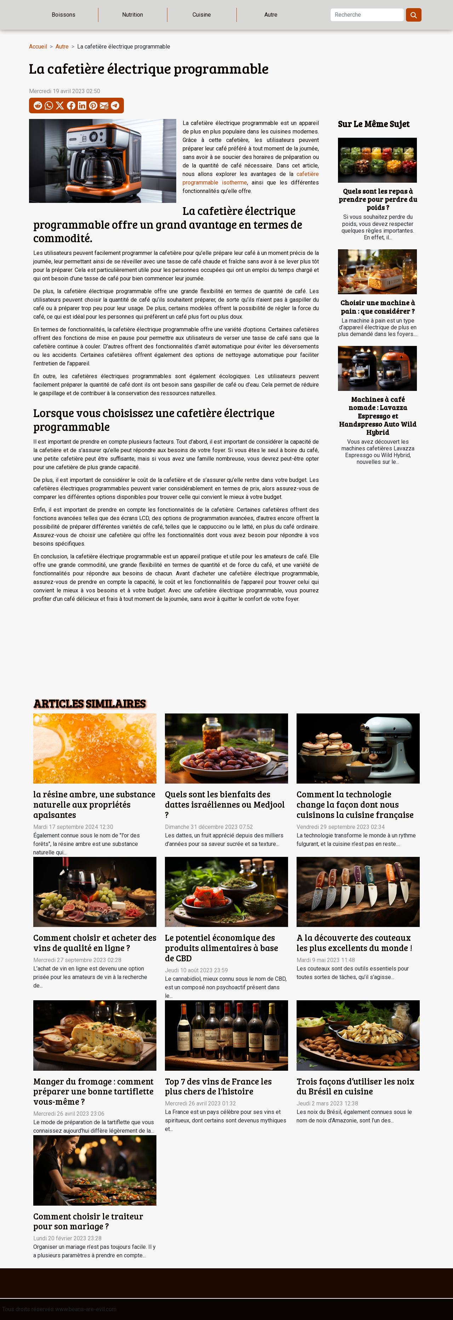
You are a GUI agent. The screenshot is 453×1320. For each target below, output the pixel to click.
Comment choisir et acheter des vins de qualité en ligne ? (94, 943)
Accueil (38, 46)
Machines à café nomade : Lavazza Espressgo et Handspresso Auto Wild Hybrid (378, 415)
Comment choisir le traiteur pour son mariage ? (88, 1221)
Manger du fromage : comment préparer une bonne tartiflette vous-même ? (93, 1091)
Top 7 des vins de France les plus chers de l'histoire (218, 1086)
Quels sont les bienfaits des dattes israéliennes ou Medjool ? (225, 804)
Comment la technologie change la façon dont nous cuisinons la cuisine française (355, 804)
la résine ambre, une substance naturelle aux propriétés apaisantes (94, 804)
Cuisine (202, 14)
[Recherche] (367, 15)
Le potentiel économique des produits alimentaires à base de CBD (221, 948)
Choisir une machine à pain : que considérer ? (377, 306)
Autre (270, 14)
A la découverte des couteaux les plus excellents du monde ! (354, 943)
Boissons (63, 14)
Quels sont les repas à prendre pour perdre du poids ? (378, 199)
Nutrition (132, 14)
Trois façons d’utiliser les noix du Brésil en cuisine (355, 1086)
